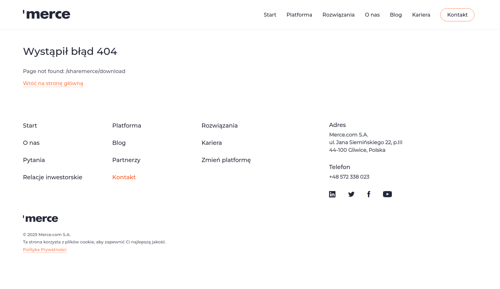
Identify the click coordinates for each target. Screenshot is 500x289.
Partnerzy (126, 160)
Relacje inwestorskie (52, 177)
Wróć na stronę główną (53, 83)
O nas (372, 15)
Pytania (34, 160)
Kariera (421, 15)
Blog (396, 15)
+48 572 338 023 (349, 177)
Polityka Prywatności (45, 249)
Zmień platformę (226, 160)
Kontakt (457, 15)
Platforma (299, 15)
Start (270, 15)
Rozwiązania (338, 15)
